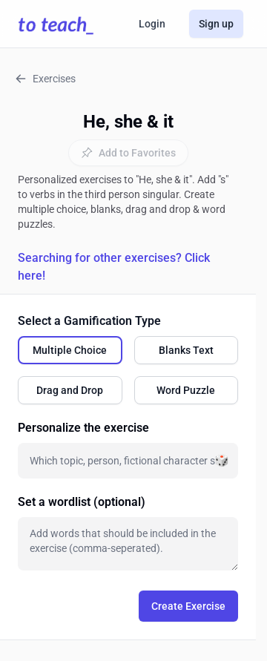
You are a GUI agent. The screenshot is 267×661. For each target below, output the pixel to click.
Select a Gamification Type (89, 321)
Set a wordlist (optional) (81, 502)
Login (152, 24)
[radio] (70, 350)
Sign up (216, 24)
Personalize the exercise (83, 428)
